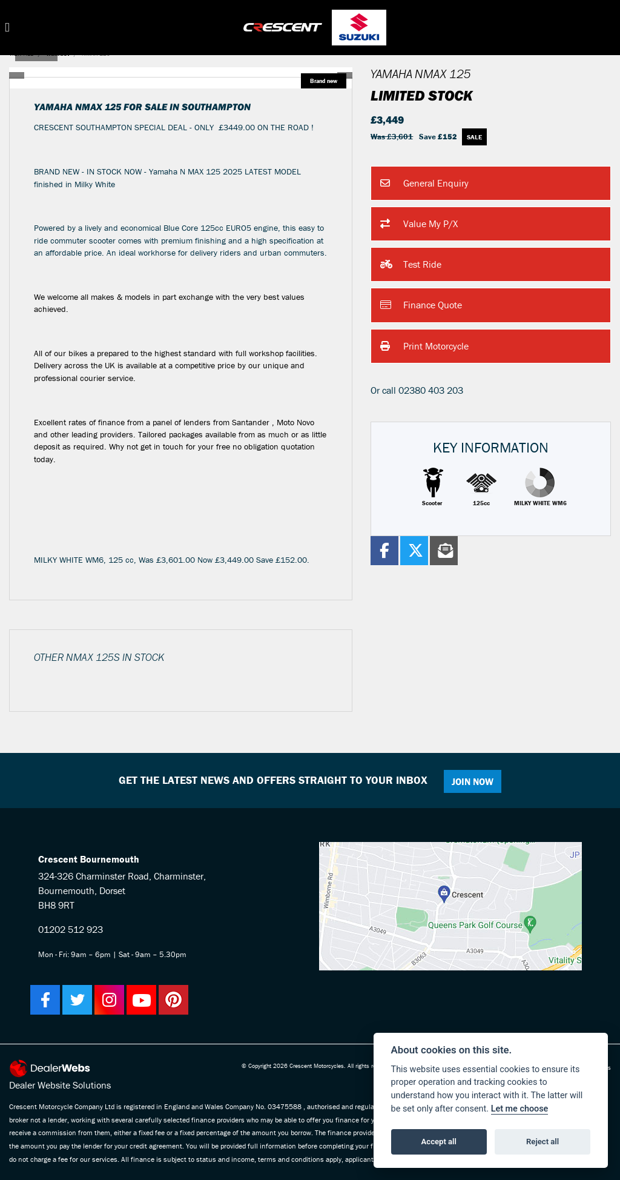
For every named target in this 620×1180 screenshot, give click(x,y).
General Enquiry (424, 184)
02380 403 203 (430, 390)
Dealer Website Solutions (60, 1085)
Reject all (542, 1141)
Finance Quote (421, 306)
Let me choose (520, 1109)
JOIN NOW (473, 781)
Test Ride (410, 265)
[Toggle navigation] (7, 27)
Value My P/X (419, 224)
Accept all (439, 1141)
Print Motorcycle (424, 347)
